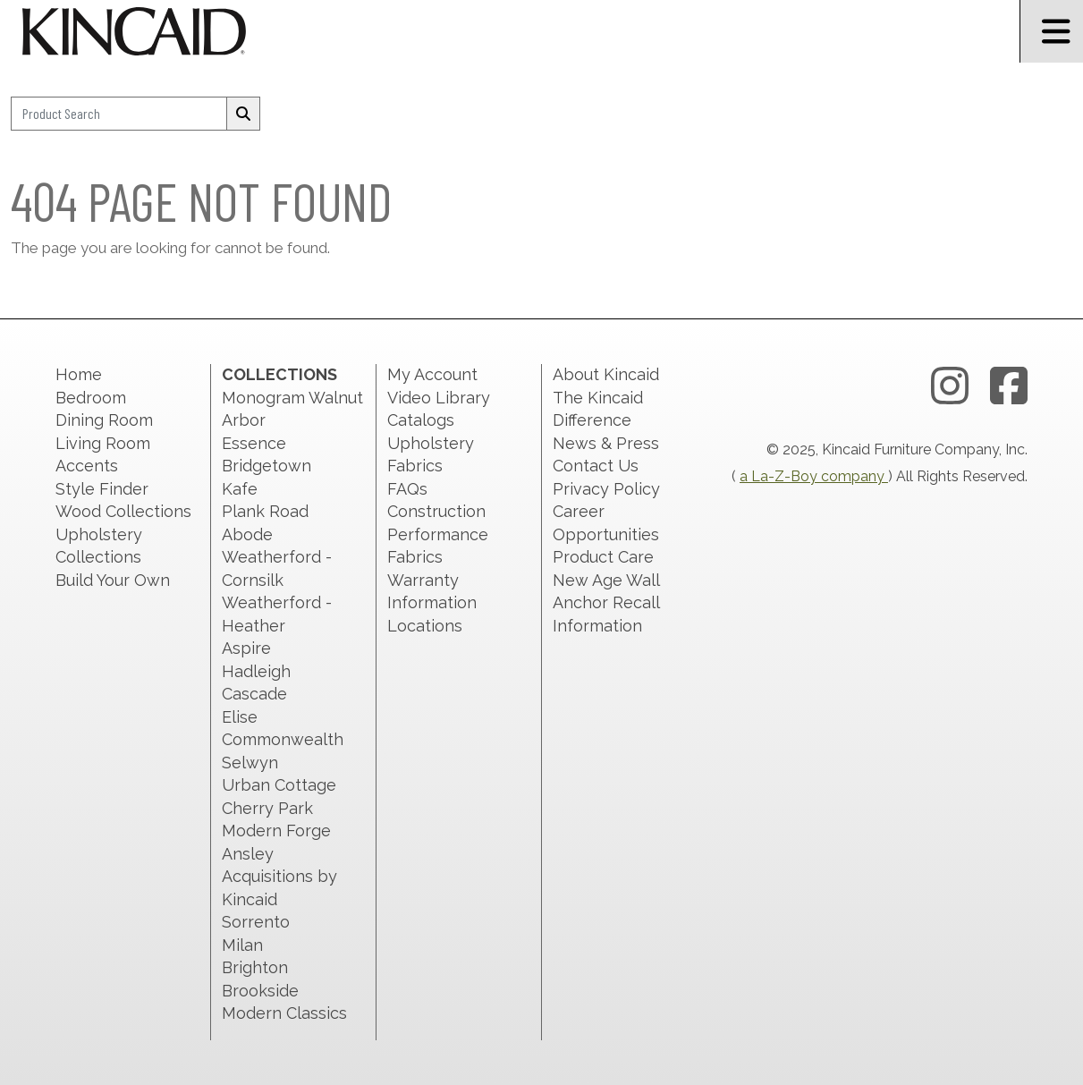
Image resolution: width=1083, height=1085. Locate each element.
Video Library (438, 397)
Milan (242, 945)
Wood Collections (123, 511)
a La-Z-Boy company (814, 476)
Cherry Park (267, 808)
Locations (424, 625)
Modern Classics (284, 1013)
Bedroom (90, 397)
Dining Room (104, 420)
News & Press (606, 443)
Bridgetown (266, 465)
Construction (436, 511)
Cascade (254, 693)
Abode (247, 534)
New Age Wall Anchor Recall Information (606, 603)
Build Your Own (112, 580)
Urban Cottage (279, 785)
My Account (432, 374)
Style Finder (101, 488)
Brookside (260, 990)
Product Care (603, 556)
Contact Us (596, 465)
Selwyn (250, 762)
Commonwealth (282, 739)
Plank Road (265, 511)
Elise (240, 717)
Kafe (240, 488)
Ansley (248, 853)
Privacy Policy (606, 488)
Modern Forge (276, 830)
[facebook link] (1009, 386)
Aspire (246, 648)
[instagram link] (950, 386)
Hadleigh (256, 671)
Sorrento (256, 921)
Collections (279, 374)
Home (78, 374)
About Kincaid (606, 374)
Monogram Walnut (292, 397)
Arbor (244, 420)
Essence (254, 443)
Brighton (255, 967)
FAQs (407, 488)
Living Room (102, 443)
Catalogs (420, 420)
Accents (86, 465)
